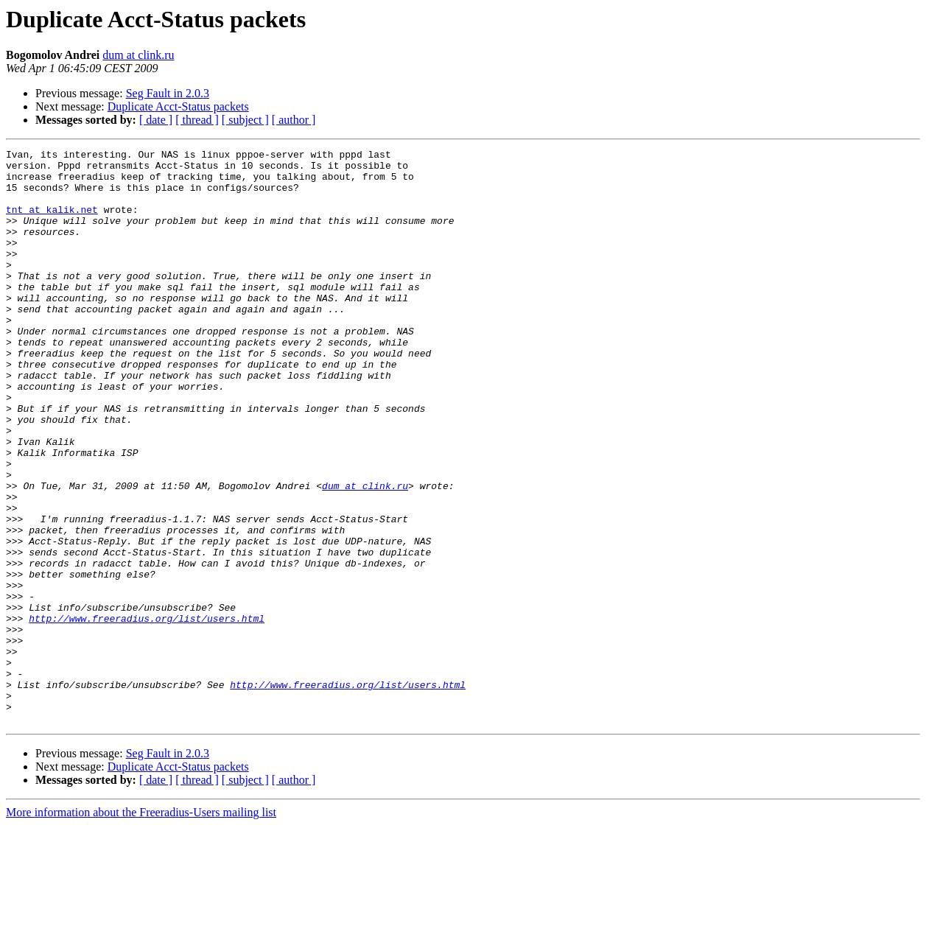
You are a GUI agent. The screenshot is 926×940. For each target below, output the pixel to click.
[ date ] (155, 119)
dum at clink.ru (138, 55)
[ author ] (294, 119)
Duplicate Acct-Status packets (178, 106)
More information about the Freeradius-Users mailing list (141, 927)
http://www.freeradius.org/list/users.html (146, 713)
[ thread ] (197, 119)
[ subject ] (245, 119)
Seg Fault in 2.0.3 (167, 93)
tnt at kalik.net (52, 222)
